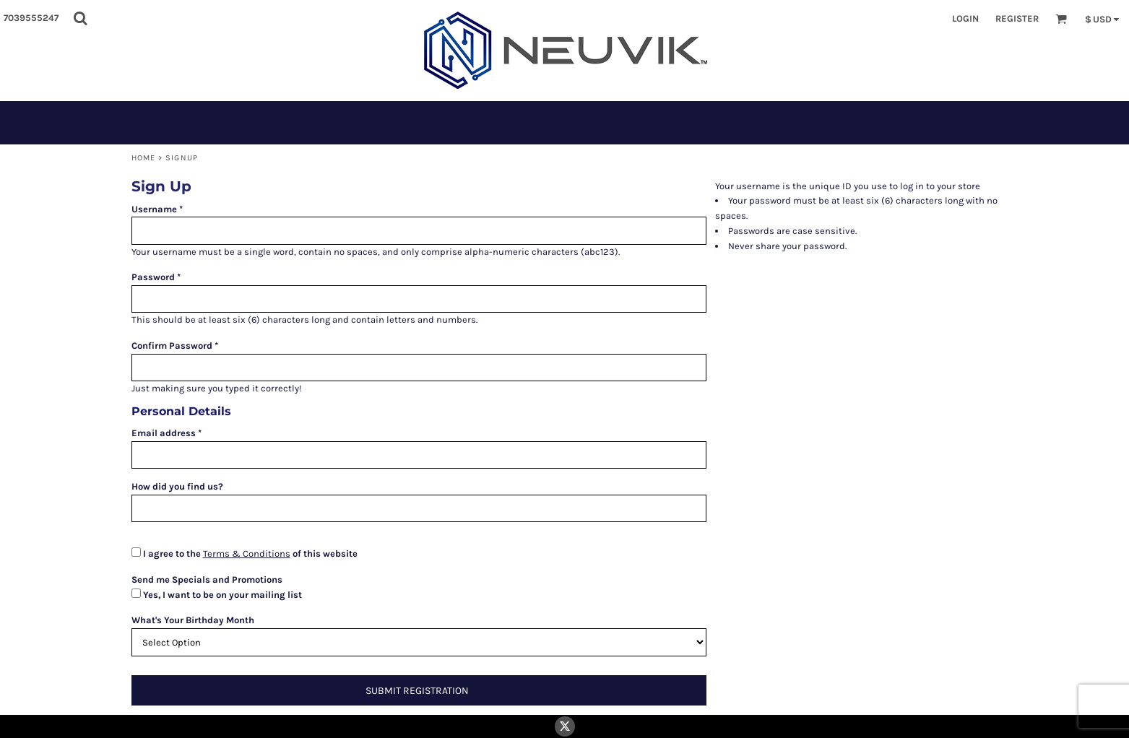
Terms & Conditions (246, 553)
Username (154, 209)
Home (143, 157)
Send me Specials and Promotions (206, 579)
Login (965, 18)
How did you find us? (177, 486)
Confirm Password (171, 345)
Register (1017, 18)
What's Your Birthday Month (192, 620)
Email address (163, 432)
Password (153, 277)
